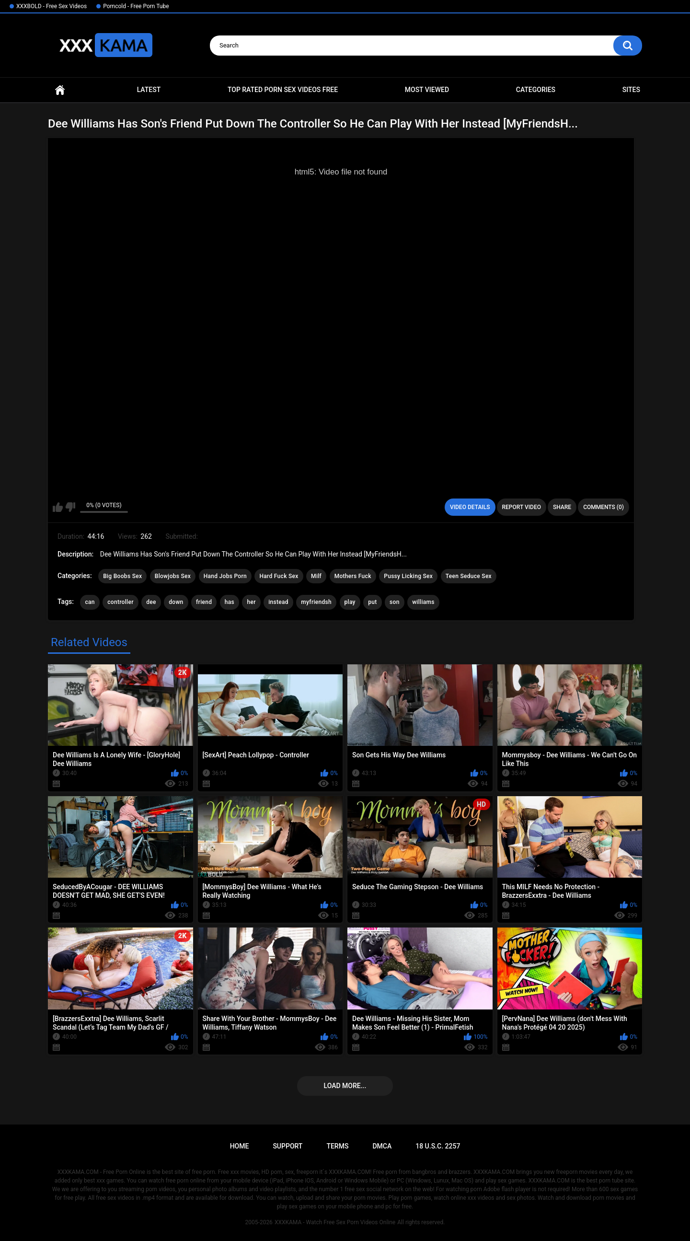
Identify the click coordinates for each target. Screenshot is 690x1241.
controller (120, 602)
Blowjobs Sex (173, 576)
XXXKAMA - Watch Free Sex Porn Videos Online (335, 1222)
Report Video (521, 507)
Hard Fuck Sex (278, 576)
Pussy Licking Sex (408, 576)
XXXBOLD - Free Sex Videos (51, 6)
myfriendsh (316, 602)
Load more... (345, 1086)
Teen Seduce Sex (469, 576)
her (251, 602)
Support (287, 1146)
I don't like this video (70, 507)
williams (423, 602)
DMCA (381, 1146)
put (372, 602)
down (176, 602)
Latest (149, 89)
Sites (631, 89)
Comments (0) (603, 507)
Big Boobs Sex (122, 576)
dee (151, 602)
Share (562, 507)
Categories (535, 89)
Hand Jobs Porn (225, 576)
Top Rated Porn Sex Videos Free (283, 89)
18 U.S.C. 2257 (437, 1146)
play (350, 602)
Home (60, 90)
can (89, 602)
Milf (316, 576)
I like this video (58, 507)
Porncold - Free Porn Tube (136, 6)
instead (278, 602)
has (229, 602)
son (395, 602)
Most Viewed (427, 89)
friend (204, 602)
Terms (337, 1146)
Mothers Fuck (352, 576)
